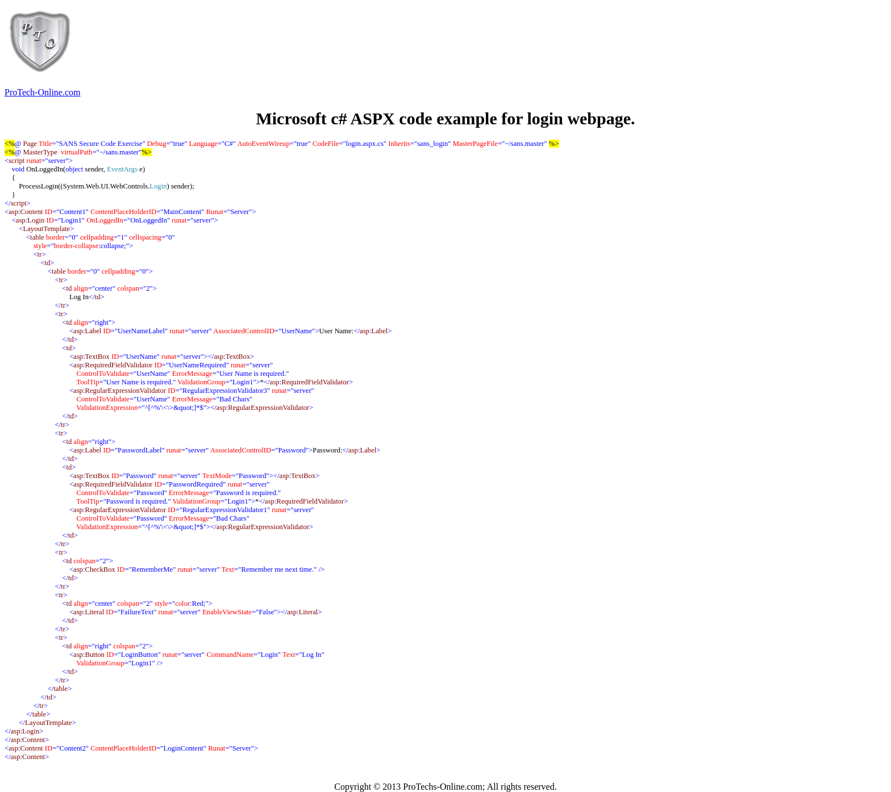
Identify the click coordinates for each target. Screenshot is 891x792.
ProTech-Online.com (43, 92)
